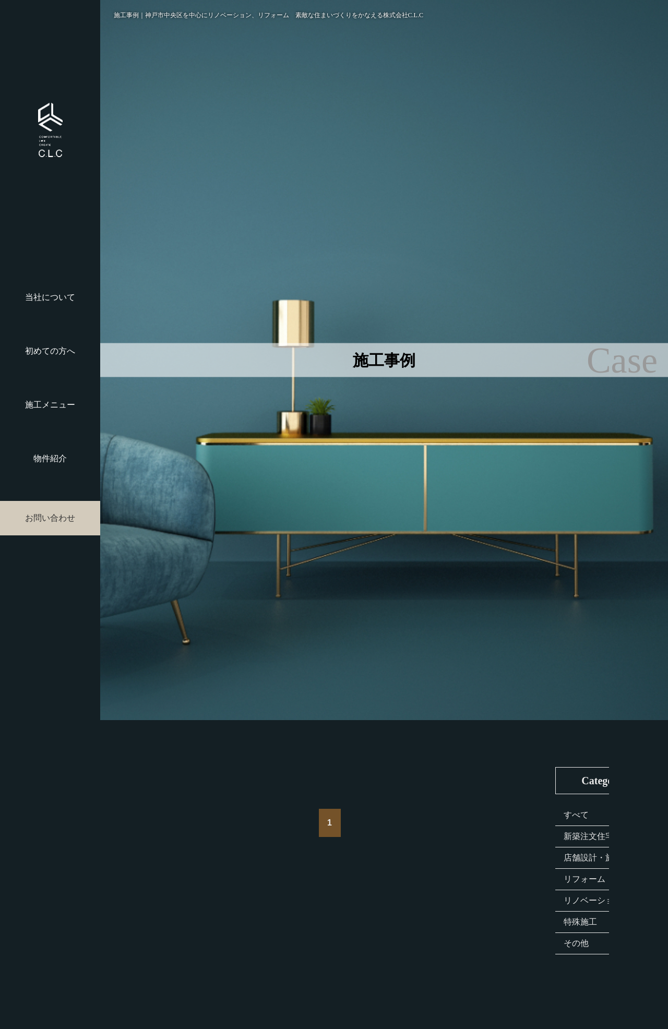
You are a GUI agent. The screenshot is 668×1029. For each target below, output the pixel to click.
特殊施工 (580, 921)
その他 (576, 943)
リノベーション (593, 900)
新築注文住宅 (589, 836)
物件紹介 (50, 458)
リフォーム (584, 879)
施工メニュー (50, 404)
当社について (50, 297)
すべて (576, 814)
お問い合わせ (50, 517)
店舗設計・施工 (593, 857)
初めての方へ (50, 350)
